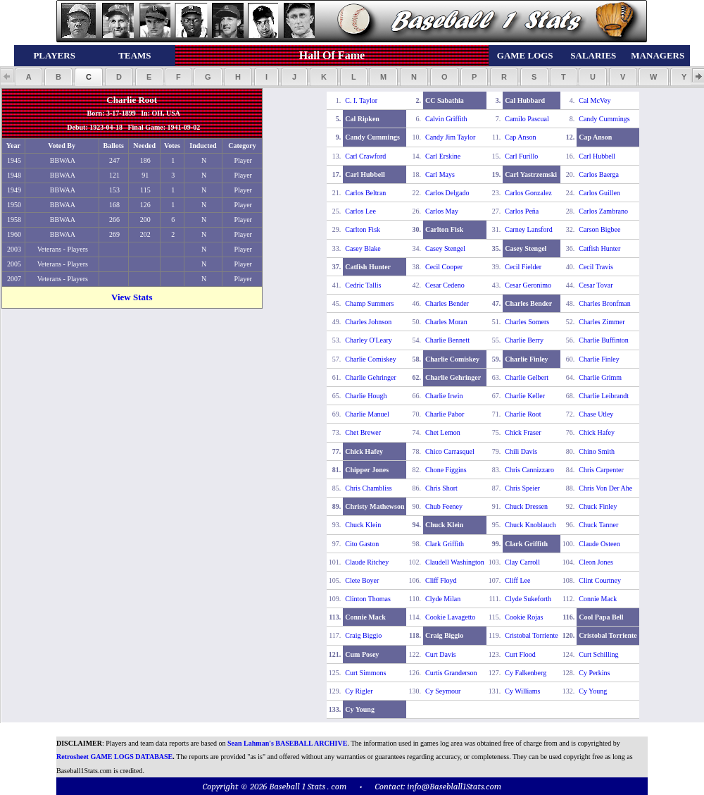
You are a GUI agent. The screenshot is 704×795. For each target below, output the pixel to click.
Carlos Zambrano (603, 211)
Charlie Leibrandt (604, 396)
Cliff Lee (517, 580)
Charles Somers (527, 322)
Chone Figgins (446, 470)
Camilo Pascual (527, 119)
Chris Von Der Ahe (605, 488)
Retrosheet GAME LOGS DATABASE (114, 756)
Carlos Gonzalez (528, 193)
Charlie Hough (365, 396)
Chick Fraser (523, 432)
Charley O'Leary (368, 340)
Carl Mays (440, 174)
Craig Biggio (363, 635)
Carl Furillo (521, 156)
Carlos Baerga (599, 174)
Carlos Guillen (599, 193)
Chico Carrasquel (449, 451)
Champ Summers (369, 303)
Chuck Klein (363, 525)
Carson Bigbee (599, 229)
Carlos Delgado (447, 193)
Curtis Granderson (451, 673)
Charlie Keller (525, 396)
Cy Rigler (358, 691)
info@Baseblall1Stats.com (454, 786)
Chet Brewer (363, 432)
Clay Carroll (522, 562)
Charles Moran (446, 322)
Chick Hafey (597, 432)
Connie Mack (598, 599)
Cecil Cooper (444, 267)
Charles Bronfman (605, 303)
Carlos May (441, 211)
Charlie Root (523, 414)
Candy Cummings (604, 119)
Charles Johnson (368, 322)
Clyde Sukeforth (528, 599)
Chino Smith (597, 451)
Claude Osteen (599, 544)
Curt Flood (520, 654)
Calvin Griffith (446, 119)
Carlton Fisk (362, 229)
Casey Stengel (445, 248)
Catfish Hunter (599, 248)
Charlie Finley (599, 359)
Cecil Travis (596, 267)
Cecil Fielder (523, 267)
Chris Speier (522, 488)
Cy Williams (522, 691)
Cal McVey (594, 100)
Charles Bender (447, 303)
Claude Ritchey (367, 562)
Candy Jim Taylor (450, 137)
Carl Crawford (365, 156)
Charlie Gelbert (526, 377)
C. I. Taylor (361, 100)
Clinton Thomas (368, 599)
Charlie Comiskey (370, 359)
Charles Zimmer (601, 322)
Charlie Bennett (447, 340)
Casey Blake (362, 248)
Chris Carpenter (601, 470)
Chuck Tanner (598, 525)
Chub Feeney (444, 506)
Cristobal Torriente (531, 635)
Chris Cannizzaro (529, 470)
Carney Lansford (528, 229)
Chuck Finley (598, 506)
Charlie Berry (524, 340)
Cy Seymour (442, 691)
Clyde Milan (442, 599)
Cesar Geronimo (528, 285)
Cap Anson (520, 137)
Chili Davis (521, 451)
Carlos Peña (522, 211)
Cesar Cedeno (445, 285)
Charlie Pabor (444, 414)
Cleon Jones (596, 562)
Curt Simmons (365, 673)
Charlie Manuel (367, 414)
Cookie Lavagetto (450, 617)
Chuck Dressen (526, 506)
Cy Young (593, 691)
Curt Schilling (598, 654)
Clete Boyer (362, 580)
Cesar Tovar (595, 285)
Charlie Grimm (600, 377)
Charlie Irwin (444, 396)
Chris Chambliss (368, 488)
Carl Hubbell (597, 156)
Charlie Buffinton (604, 340)
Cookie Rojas (524, 617)
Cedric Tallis (363, 285)
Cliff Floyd (441, 580)
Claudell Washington (454, 562)
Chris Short (441, 488)
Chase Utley (596, 414)
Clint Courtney (600, 580)
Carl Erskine (442, 156)
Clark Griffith (444, 544)
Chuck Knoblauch (530, 525)
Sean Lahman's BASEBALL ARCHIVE (287, 743)
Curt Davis (440, 654)
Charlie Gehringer (370, 377)
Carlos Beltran (365, 193)
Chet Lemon (442, 432)
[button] (28, 76)
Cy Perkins (594, 673)
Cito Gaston (362, 544)
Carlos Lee (360, 211)
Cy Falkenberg (525, 673)
